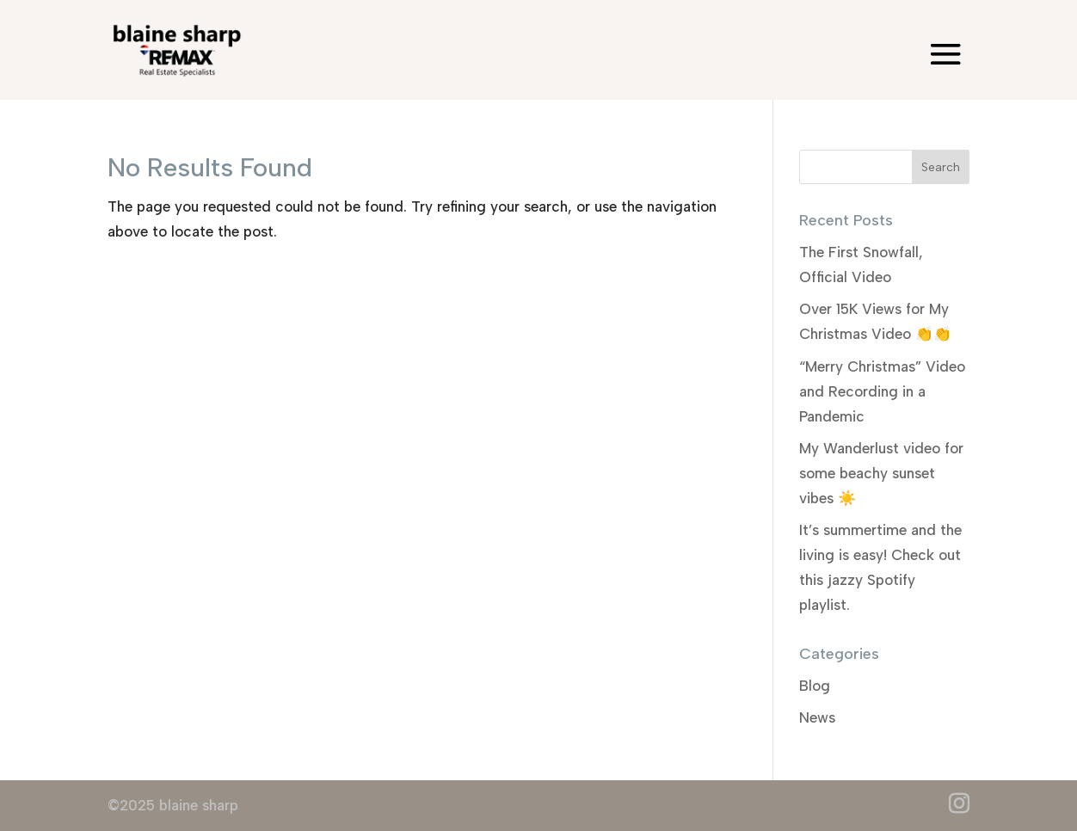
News (817, 717)
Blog (814, 685)
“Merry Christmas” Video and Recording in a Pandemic (882, 391)
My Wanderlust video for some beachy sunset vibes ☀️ (881, 473)
